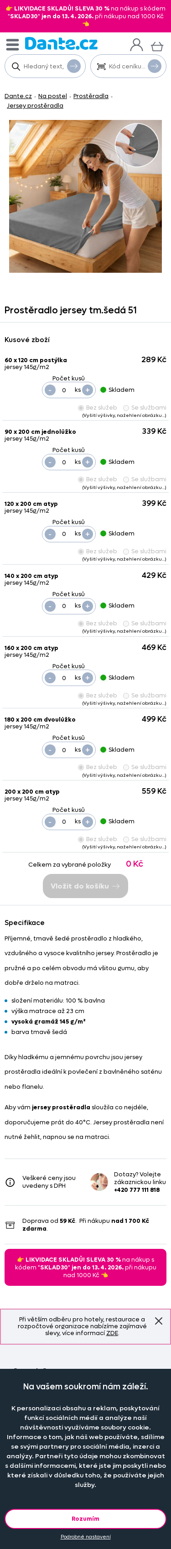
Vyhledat (74, 65)
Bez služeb (97, 407)
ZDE (112, 1333)
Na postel (52, 96)
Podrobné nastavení (86, 1536)
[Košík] (157, 45)
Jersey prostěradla (35, 105)
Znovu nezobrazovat (158, 1320)
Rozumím (85, 1519)
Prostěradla (91, 96)
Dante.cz (18, 96)
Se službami (144, 407)
